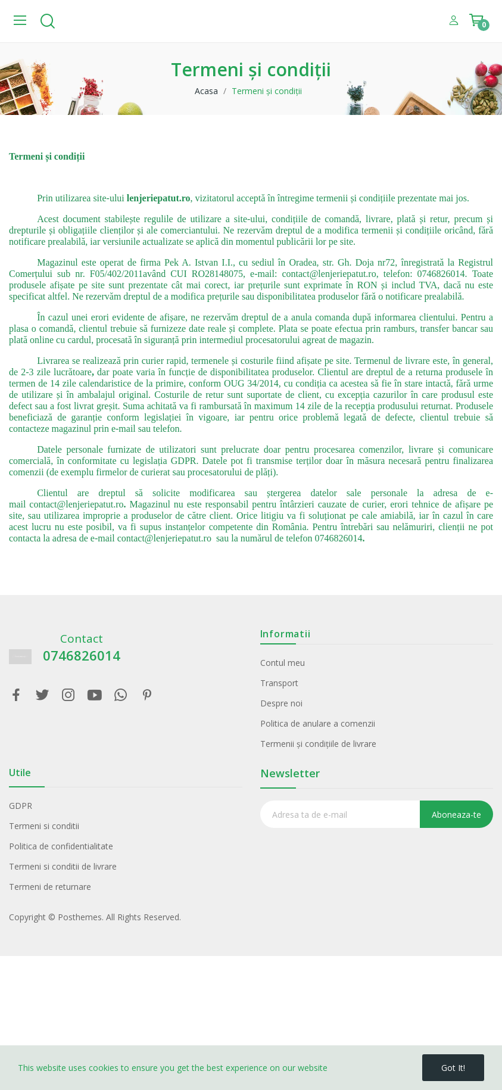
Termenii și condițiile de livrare (318, 743)
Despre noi (281, 703)
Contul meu (282, 662)
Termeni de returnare (50, 886)
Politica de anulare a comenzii (317, 723)
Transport (279, 683)
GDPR (20, 805)
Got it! (453, 1067)
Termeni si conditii (44, 825)
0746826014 (81, 655)
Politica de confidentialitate (61, 846)
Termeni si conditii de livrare (63, 866)
